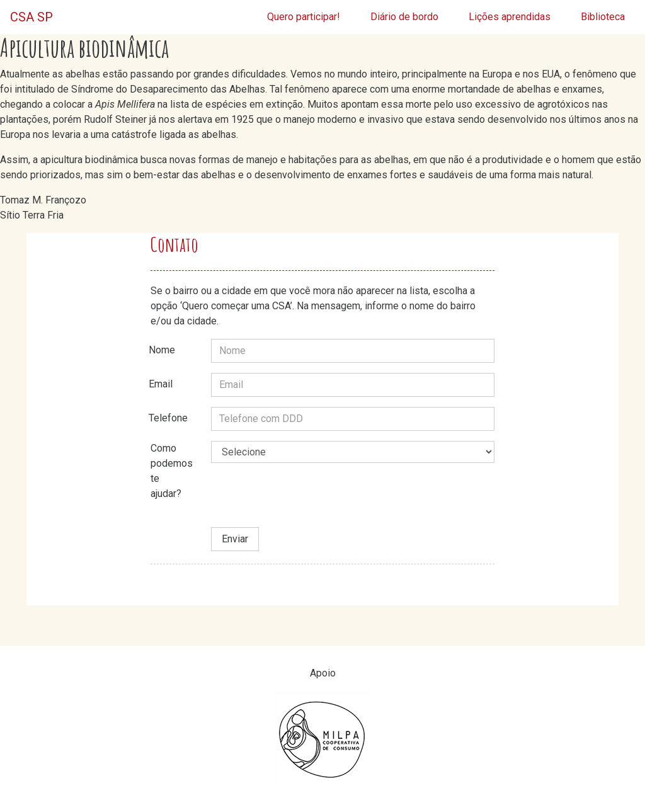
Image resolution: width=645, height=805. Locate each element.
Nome (162, 350)
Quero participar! (303, 17)
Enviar (235, 539)
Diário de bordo (404, 17)
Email (161, 384)
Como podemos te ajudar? (172, 471)
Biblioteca (603, 17)
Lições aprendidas (510, 17)
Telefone (168, 418)
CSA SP (31, 17)
